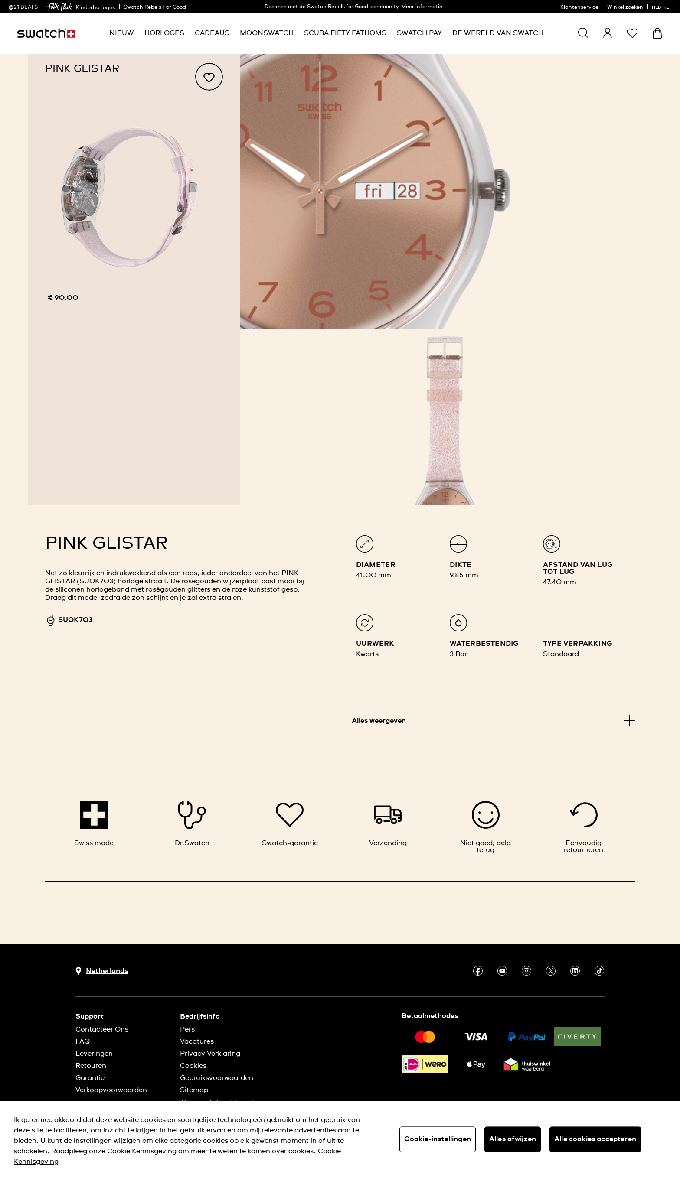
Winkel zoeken (625, 7)
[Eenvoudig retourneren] (584, 827)
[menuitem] (121, 33)
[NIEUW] (121, 33)
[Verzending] (388, 823)
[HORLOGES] (164, 33)
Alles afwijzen (512, 1139)
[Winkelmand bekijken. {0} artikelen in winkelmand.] (657, 33)
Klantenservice (579, 7)
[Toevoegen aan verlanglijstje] (209, 77)
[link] (59, 7)
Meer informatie (421, 7)
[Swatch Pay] (419, 33)
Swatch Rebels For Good (155, 7)
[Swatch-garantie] (290, 823)
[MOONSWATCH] (267, 33)
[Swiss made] (94, 823)
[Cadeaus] (212, 33)
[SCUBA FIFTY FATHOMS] (345, 33)
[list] (493, 606)
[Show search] (583, 33)
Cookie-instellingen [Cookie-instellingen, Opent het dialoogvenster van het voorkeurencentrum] (437, 1139)
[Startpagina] (46, 33)
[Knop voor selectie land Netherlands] (101, 971)
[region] (134, 279)
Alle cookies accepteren (595, 1139)
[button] (632, 33)
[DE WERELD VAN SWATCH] (497, 33)
